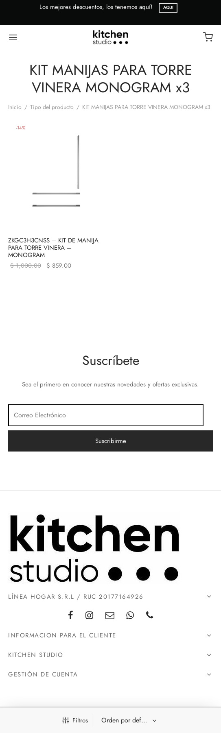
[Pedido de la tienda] (128, 720)
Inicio (15, 107)
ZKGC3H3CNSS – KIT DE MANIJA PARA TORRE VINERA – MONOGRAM (53, 248)
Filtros (75, 720)
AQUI (168, 7)
